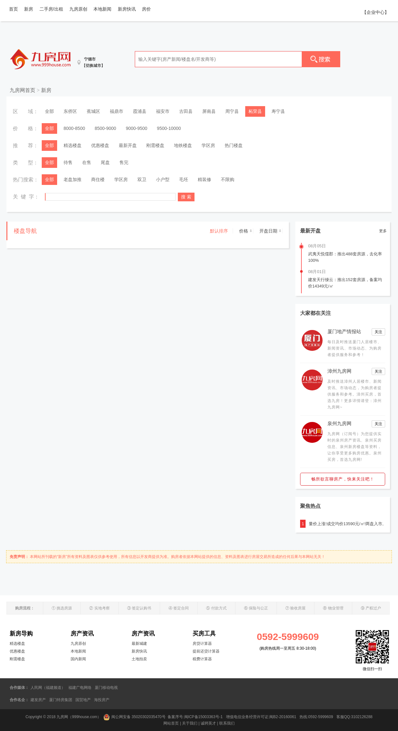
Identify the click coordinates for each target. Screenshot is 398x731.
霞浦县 (139, 111)
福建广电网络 (79, 687)
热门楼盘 (234, 145)
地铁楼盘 (183, 145)
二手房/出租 (51, 9)
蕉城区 (93, 111)
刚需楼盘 (155, 145)
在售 (86, 162)
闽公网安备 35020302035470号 (134, 717)
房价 (146, 9)
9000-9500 (136, 128)
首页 (13, 9)
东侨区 (70, 111)
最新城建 (139, 643)
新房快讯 (127, 9)
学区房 (208, 145)
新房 (28, 9)
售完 (123, 162)
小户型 (162, 179)
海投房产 (101, 700)
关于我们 (189, 723)
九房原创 (78, 9)
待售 (68, 162)
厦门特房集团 (60, 700)
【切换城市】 (93, 65)
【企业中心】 (375, 12)
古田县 (186, 111)
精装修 (204, 179)
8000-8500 (74, 128)
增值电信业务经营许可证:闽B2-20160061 (261, 717)
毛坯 (183, 179)
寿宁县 (278, 111)
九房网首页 (22, 90)
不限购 (227, 179)
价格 (243, 230)
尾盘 (105, 162)
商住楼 (98, 179)
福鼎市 (116, 111)
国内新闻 (78, 659)
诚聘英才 (208, 723)
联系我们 (227, 723)
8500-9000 (105, 128)
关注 (378, 332)
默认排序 (219, 230)
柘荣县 (255, 111)
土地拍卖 (139, 659)
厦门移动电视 (106, 687)
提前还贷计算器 (206, 651)
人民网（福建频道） (47, 687)
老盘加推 (73, 179)
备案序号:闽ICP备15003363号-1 (196, 717)
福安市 (162, 111)
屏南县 (209, 111)
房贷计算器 (202, 643)
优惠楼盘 (100, 145)
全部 (49, 111)
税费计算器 (202, 659)
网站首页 (171, 723)
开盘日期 (268, 230)
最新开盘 (128, 145)
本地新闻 (102, 9)
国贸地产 (83, 700)
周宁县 (232, 111)
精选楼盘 (73, 145)
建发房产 (38, 700)
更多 (383, 231)
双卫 (141, 179)
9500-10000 (169, 128)
